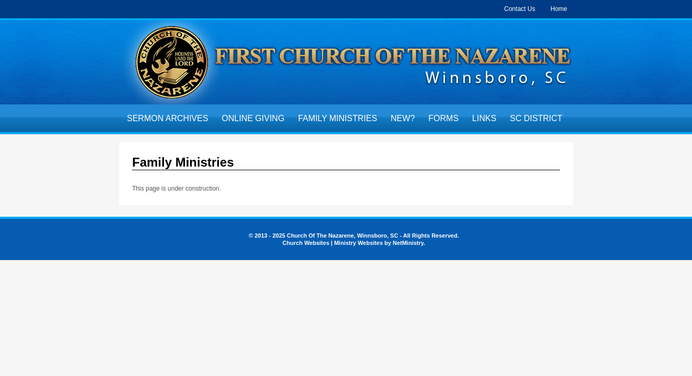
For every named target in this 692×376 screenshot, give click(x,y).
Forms (443, 118)
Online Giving (253, 118)
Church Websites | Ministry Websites (333, 243)
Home (558, 9)
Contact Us (519, 9)
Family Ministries (337, 118)
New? (403, 118)
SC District (536, 118)
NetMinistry (408, 243)
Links (484, 118)
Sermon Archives (167, 118)
